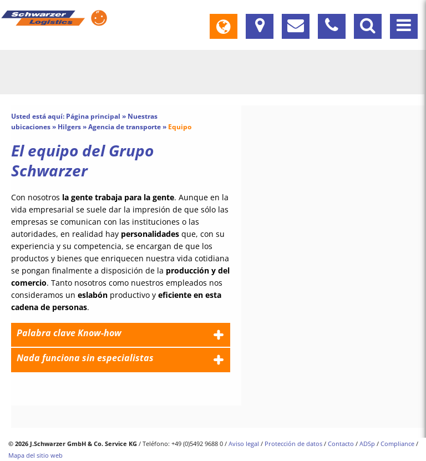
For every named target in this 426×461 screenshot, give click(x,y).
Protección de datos (293, 443)
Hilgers (69, 126)
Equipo (179, 126)
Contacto (341, 443)
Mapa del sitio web (35, 455)
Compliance (397, 443)
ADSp (367, 443)
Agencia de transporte (124, 126)
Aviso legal (244, 443)
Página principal (93, 116)
